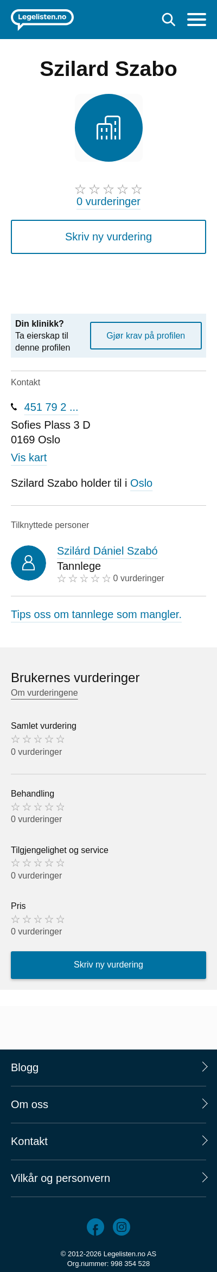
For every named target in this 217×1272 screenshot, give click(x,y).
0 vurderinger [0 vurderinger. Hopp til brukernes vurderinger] (108, 201)
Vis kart (29, 457)
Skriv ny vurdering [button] (108, 237)
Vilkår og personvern (60, 1178)
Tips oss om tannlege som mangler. (96, 614)
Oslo (141, 483)
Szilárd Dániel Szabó (107, 551)
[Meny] (196, 21)
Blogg (25, 1067)
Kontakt (29, 1141)
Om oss (29, 1104)
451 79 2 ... (51, 407)
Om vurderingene (44, 692)
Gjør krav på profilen (145, 335)
